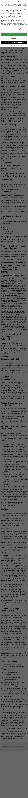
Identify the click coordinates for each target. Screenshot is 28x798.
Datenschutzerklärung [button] (14, 44)
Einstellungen (16, 23)
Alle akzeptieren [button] (14, 33)
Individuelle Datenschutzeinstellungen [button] (14, 41)
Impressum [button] (21, 44)
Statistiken (22, 28)
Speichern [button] (14, 37)
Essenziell (4, 28)
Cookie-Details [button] (7, 44)
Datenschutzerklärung (15, 22)
